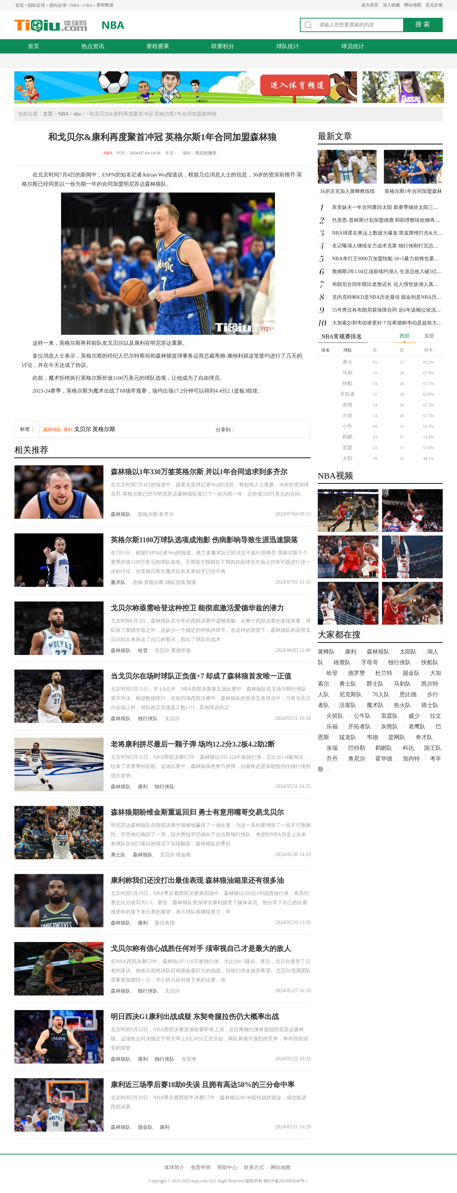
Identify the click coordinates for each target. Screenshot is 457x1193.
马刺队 (402, 684)
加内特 (411, 759)
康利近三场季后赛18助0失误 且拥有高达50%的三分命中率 (203, 1085)
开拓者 (347, 394)
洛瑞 (332, 748)
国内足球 (57, 5)
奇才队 (424, 737)
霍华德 (383, 759)
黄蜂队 (326, 652)
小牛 (347, 426)
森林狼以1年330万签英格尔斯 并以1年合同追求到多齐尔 (199, 472)
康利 (67, 429)
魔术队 (118, 582)
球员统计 (352, 46)
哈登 (143, 650)
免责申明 (201, 1167)
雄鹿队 (342, 662)
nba (77, 114)
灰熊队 (389, 726)
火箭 (347, 415)
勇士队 (118, 854)
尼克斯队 (350, 694)
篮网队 (396, 737)
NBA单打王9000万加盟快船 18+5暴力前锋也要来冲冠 (390, 258)
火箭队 (334, 716)
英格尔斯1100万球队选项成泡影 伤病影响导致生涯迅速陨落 (204, 540)
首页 (19, 5)
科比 (408, 748)
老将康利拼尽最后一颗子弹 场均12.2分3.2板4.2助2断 (193, 744)
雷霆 (347, 447)
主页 (48, 114)
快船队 (429, 662)
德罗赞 (356, 673)
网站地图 (412, 4)
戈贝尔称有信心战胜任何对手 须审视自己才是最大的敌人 (201, 948)
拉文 (435, 716)
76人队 (381, 694)
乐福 (332, 726)
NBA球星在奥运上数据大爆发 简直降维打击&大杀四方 (392, 233)
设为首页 (369, 4)
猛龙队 (347, 737)
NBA (74, 5)
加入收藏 (391, 4)
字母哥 (369, 662)
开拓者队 (359, 726)
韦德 (372, 737)
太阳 (347, 458)
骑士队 (429, 705)
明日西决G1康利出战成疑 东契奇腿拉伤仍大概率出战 (195, 1016)
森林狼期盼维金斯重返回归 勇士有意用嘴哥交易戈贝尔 (197, 812)
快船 (347, 383)
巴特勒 (356, 748)
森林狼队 (52, 429)
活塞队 (347, 705)
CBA (88, 5)
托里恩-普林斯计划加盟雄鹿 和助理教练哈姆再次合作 (391, 220)
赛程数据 (105, 4)
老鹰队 (417, 726)
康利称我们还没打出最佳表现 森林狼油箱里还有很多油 (197, 880)
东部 (429, 336)
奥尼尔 (356, 759)
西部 (405, 336)
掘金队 (145, 1127)
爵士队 (375, 684)
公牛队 (362, 716)
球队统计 (287, 46)
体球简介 (174, 1167)
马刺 (347, 372)
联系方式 (254, 1167)
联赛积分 (222, 46)
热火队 (402, 705)
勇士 (347, 362)
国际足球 (36, 5)
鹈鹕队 (383, 748)
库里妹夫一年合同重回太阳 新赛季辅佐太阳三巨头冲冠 (392, 207)
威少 (414, 716)
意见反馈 (434, 4)
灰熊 (347, 405)
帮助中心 (227, 1167)
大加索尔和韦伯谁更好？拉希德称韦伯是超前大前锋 (389, 323)
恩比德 (408, 694)
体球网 (50, 26)
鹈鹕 (347, 437)
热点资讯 (92, 46)
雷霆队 (389, 716)
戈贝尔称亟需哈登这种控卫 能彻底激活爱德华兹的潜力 (197, 608)
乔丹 (332, 759)
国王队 (432, 748)
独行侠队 (148, 718)
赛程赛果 (157, 46)
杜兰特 (383, 673)
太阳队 (408, 652)
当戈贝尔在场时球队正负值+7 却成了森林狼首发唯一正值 (201, 676)
